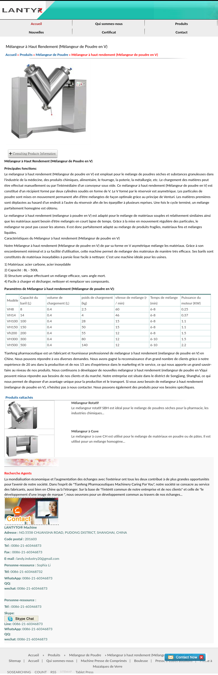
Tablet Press (84, 672)
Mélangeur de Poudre (52, 54)
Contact (181, 32)
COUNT (41, 672)
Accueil (36, 24)
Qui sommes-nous (108, 24)
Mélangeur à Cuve (84, 431)
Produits (181, 24)
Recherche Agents (18, 473)
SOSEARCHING (19, 672)
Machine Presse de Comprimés (104, 661)
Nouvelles (36, 32)
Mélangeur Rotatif (85, 403)
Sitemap (15, 661)
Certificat (109, 32)
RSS (53, 672)
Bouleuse (141, 661)
